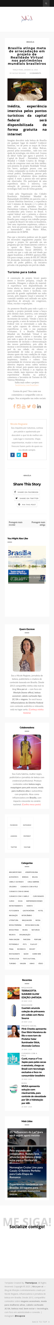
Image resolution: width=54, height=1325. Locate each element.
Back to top (41, 1321)
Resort (32, 949)
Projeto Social (29, 1026)
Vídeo (40, 963)
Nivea (24, 1083)
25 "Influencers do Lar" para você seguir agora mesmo (26, 1133)
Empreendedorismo (34, 901)
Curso (11, 901)
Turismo (12, 963)
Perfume (37, 939)
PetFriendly (14, 944)
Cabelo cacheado (16, 882)
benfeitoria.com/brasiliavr (27, 385)
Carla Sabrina (33, 882)
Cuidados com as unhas (19, 891)
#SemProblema (31, 872)
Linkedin (14, 833)
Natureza (36, 930)
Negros (12, 935)
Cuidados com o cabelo (19, 896)
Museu (25, 930)
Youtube (27, 844)
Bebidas (25, 877)
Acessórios (13, 877)
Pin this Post (29, 505)
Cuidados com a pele (29, 887)
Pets (25, 944)
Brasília (30, 42)
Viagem (23, 963)
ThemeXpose (31, 1282)
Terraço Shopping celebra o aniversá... (26, 578)
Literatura (13, 920)
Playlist (33, 944)
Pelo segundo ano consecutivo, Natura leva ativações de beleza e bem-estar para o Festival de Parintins (26, 1157)
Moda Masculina (32, 925)
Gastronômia (28, 911)
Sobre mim (36, 954)
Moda (38, 920)
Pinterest (27, 833)
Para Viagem (14, 939)
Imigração (13, 915)
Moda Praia (14, 930)
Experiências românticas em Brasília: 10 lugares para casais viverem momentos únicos (26, 1189)
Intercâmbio (27, 915)
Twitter (14, 844)
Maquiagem (27, 920)
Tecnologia (14, 959)
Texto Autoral (29, 959)
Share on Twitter (29, 498)
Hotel (40, 911)
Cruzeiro (13, 887)
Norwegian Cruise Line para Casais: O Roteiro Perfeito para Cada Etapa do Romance (26, 1172)
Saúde (26, 954)
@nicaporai (20, 1316)
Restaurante (14, 954)
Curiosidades (38, 896)
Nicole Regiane (18, 424)
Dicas (20, 901)
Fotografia (14, 911)
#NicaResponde (15, 872)
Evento (30, 906)
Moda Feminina (15, 925)
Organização (24, 935)
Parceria (26, 939)
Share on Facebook (28, 492)
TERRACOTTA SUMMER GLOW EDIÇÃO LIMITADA (31, 994)
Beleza (35, 877)
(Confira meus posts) (31, 804)
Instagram (27, 822)
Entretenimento (16, 906)
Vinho (32, 963)
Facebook (13, 822)
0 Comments (35, 73)
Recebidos (21, 949)
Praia (11, 949)
